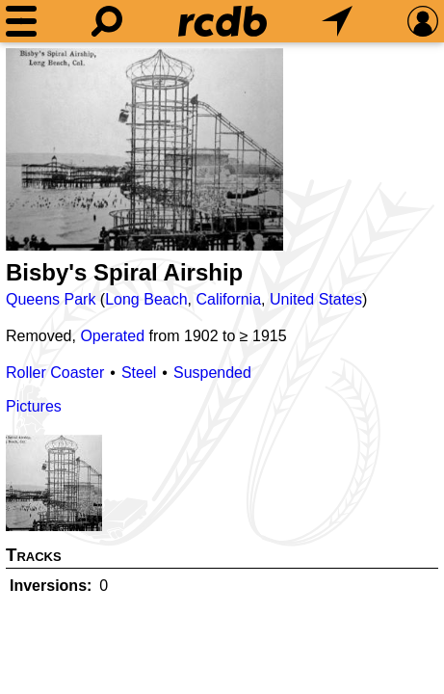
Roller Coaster (55, 372)
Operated (112, 336)
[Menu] (21, 21)
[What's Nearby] (337, 21)
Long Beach (146, 299)
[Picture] (144, 149)
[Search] (106, 21)
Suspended (212, 372)
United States (316, 299)
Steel (138, 372)
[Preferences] (422, 21)
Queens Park (50, 299)
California (228, 299)
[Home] (222, 21)
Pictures (34, 406)
